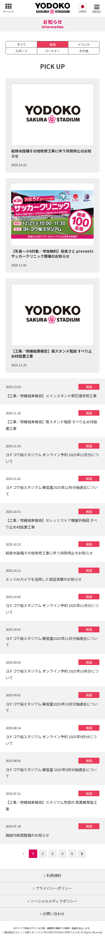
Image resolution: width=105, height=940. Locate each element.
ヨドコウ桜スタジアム (52, 8)
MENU (96, 11)
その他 (83, 51)
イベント (84, 44)
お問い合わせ (54, 913)
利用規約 (53, 875)
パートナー (52, 51)
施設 (53, 44)
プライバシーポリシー (54, 888)
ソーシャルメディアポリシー (53, 901)
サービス (8, 11)
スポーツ (21, 51)
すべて (21, 44)
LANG (82, 11)
